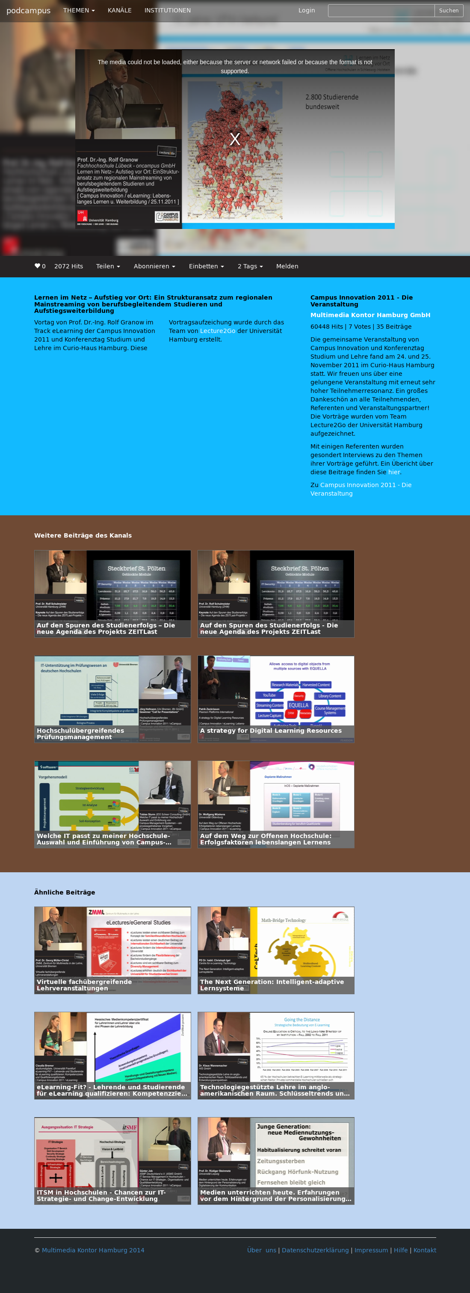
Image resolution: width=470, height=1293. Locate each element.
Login (307, 10)
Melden (287, 266)
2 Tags (250, 266)
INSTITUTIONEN (168, 10)
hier (394, 472)
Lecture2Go (218, 331)
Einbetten (206, 266)
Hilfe (401, 1250)
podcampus (28, 10)
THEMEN (79, 10)
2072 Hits (68, 266)
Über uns (261, 1250)
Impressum (371, 1250)
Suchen (449, 11)
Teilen (108, 266)
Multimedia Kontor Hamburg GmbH (370, 315)
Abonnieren (154, 266)
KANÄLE (120, 10)
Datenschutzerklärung (315, 1250)
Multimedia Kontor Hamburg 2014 (93, 1250)
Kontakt (425, 1250)
